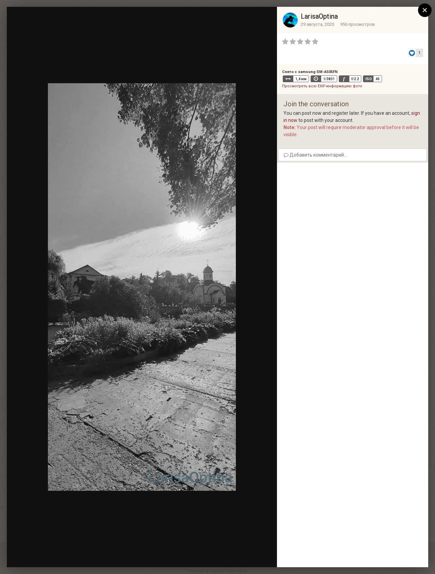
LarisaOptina (319, 16)
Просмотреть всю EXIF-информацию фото (322, 86)
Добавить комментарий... (315, 155)
